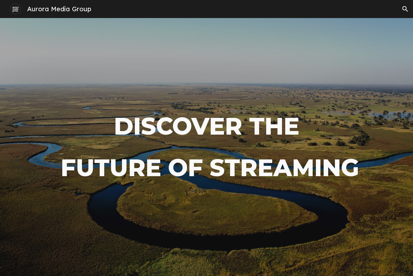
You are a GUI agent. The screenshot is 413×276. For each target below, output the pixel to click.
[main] (206, 147)
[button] (405, 9)
